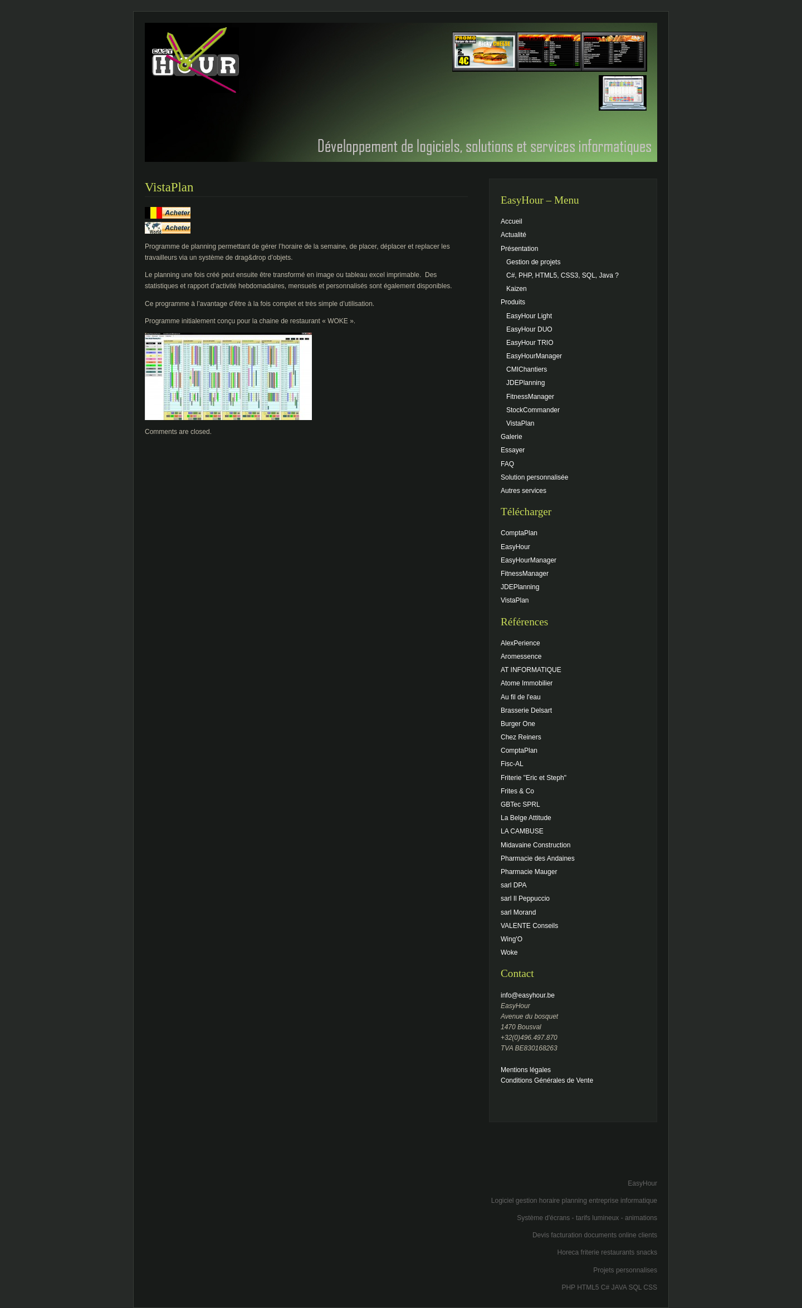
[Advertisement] (527, 1157)
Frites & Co (517, 791)
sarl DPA (513, 885)
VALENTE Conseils (529, 926)
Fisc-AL (512, 764)
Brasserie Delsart (526, 710)
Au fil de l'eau (521, 697)
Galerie (511, 437)
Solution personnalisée (534, 477)
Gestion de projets (533, 262)
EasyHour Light (529, 316)
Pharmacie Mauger (529, 872)
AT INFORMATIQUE (531, 670)
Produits (513, 302)
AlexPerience (520, 643)
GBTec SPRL (520, 804)
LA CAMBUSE (522, 831)
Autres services (523, 491)
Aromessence (521, 656)
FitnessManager (530, 397)
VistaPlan (520, 423)
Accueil (511, 221)
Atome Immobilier (526, 683)
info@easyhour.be (528, 995)
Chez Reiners (521, 737)
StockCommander (533, 410)
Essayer (513, 450)
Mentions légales (526, 1070)
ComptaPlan (519, 533)
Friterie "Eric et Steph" (533, 778)
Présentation (519, 249)
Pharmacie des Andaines (538, 858)
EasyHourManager (534, 356)
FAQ (507, 464)
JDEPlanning (525, 383)
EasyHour (515, 547)
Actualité (513, 235)
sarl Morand (518, 912)
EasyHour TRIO (529, 343)
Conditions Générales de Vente (547, 1080)
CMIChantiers (526, 369)
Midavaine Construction (535, 845)
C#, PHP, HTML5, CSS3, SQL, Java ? (562, 275)
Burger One (518, 724)
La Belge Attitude (526, 818)
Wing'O (511, 939)
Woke (509, 952)
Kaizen (516, 289)
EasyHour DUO (529, 329)
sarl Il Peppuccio (525, 898)
